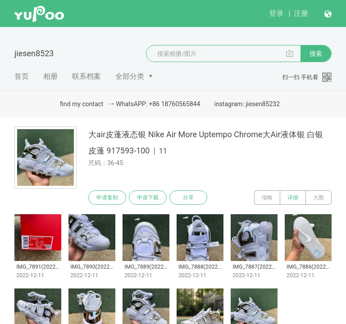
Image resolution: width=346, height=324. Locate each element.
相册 (50, 76)
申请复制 (107, 197)
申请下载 (148, 197)
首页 (21, 76)
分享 (188, 197)
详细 (292, 197)
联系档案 (86, 76)
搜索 (316, 53)
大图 (318, 197)
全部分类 (129, 76)
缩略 (267, 197)
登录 (276, 13)
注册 (301, 13)
